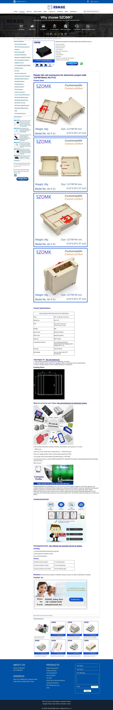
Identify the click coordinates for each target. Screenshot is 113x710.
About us (29, 11)
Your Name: (80, 666)
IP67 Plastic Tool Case (20, 102)
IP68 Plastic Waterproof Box (21, 108)
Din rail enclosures (53, 360)
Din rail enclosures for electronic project (72, 403)
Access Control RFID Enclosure (22, 94)
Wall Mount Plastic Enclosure (22, 78)
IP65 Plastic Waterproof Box (21, 97)
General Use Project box (20, 73)
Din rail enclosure (48, 615)
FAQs (45, 11)
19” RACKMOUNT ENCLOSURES (22, 65)
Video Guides (38, 11)
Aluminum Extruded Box (20, 54)
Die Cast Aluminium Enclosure (22, 60)
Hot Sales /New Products (21, 44)
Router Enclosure (19, 89)
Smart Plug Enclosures (20, 113)
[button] (111, 25)
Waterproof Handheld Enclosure (22, 57)
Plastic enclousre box (40, 615)
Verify (78, 686)
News (66, 11)
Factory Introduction (19, 668)
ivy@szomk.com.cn (21, 1)
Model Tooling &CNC (20, 52)
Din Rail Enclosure (27, 38)
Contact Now (22, 179)
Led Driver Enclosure (20, 92)
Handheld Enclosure (19, 81)
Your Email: (80, 669)
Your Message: (81, 673)
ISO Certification (18, 670)
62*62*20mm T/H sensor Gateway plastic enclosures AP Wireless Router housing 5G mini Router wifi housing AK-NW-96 (25, 152)
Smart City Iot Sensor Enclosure (22, 76)
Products (22, 11)
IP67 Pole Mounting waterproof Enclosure (22, 48)
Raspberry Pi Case (19, 62)
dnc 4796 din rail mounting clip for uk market (65, 546)
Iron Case (17, 70)
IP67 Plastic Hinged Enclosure (22, 105)
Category (18, 38)
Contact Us (52, 11)
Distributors (73, 11)
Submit (87, 691)
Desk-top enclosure (19, 86)
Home (16, 11)
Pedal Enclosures (19, 68)
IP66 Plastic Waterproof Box (21, 100)
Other (22, 38)
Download (60, 11)
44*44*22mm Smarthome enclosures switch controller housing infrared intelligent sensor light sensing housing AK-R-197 (25, 145)
